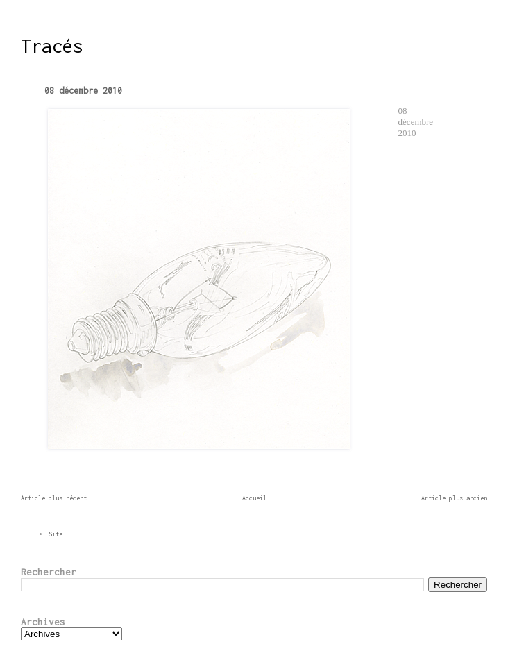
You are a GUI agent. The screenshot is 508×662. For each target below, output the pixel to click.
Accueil (254, 498)
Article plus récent (54, 498)
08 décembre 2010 (83, 90)
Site (55, 534)
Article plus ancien (454, 498)
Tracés (52, 46)
